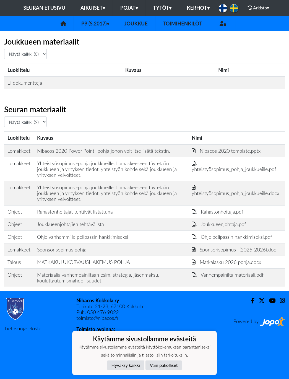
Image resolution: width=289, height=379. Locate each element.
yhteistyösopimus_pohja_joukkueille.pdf (234, 166)
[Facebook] (250, 300)
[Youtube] (270, 300)
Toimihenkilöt (182, 23)
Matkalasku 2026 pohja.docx (226, 262)
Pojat (129, 8)
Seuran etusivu (45, 8)
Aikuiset (92, 8)
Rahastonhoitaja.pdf (217, 212)
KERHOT (198, 8)
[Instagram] (280, 300)
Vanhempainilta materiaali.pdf (228, 275)
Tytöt (162, 8)
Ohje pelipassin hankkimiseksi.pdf (232, 237)
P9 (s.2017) (95, 23)
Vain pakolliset (164, 365)
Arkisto (258, 7)
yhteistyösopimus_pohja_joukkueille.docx (235, 190)
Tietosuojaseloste (22, 328)
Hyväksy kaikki (125, 365)
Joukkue (136, 23)
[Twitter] (259, 300)
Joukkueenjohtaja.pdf (219, 224)
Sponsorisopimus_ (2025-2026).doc (234, 249)
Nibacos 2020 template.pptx (226, 151)
